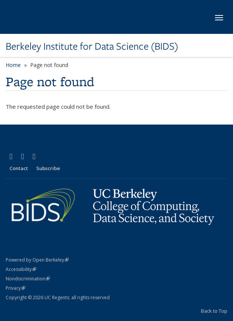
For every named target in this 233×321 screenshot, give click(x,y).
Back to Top (214, 310)
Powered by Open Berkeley (37, 260)
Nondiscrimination (28, 278)
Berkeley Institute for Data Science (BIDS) (92, 46)
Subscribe (48, 168)
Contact (18, 168)
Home (13, 64)
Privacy (15, 288)
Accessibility (21, 269)
